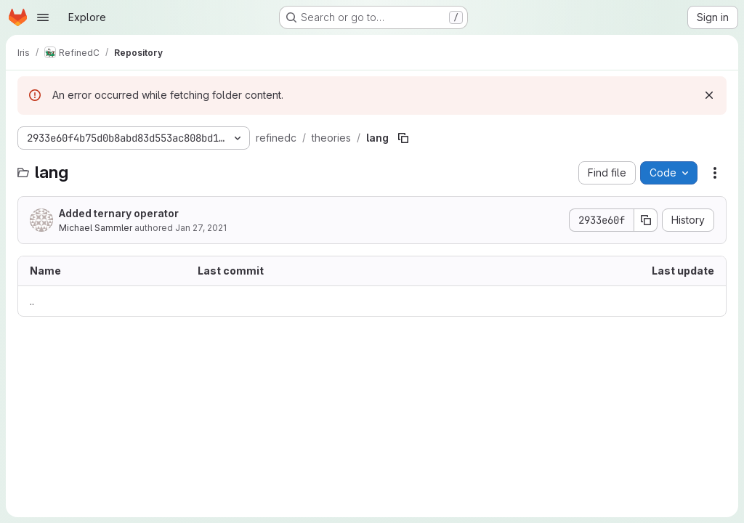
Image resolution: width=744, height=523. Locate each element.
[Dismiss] (709, 95)
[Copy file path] (403, 138)
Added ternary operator (119, 213)
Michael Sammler (95, 227)
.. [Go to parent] (32, 301)
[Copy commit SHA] (646, 220)
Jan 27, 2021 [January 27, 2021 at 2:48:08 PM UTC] (201, 227)
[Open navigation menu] (42, 17)
